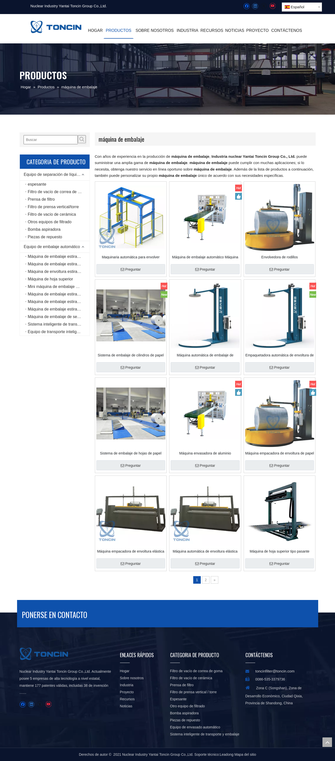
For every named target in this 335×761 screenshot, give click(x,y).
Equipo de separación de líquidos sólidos (57, 174)
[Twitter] (263, 6)
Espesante (178, 699)
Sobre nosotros (132, 678)
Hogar (124, 671)
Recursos (127, 699)
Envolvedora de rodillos (279, 257)
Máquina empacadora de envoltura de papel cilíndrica (279, 453)
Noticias (126, 706)
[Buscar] (51, 139)
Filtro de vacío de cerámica (52, 214)
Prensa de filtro (41, 199)
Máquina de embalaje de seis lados (59, 317)
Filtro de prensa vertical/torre (53, 207)
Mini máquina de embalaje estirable (59, 286)
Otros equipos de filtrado (50, 222)
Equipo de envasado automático (195, 727)
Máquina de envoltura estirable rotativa (59, 271)
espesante (37, 184)
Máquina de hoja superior (50, 279)
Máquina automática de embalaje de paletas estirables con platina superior (205, 355)
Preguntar (131, 269)
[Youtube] (272, 6)
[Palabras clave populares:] (82, 139)
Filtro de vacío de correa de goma (58, 192)
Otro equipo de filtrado (187, 706)
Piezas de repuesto (45, 237)
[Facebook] (246, 6)
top (327, 742)
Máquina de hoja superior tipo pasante (279, 551)
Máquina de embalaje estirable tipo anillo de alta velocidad (59, 301)
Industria (126, 685)
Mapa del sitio (245, 754)
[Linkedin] (255, 6)
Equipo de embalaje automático (52, 247)
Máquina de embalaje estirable (55, 256)
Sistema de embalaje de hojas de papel (130, 453)
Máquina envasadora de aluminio (205, 453)
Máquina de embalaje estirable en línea (59, 264)
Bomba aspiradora (44, 229)
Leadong (227, 754)
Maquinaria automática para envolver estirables (131, 257)
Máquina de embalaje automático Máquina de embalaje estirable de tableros (205, 257)
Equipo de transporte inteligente (56, 332)
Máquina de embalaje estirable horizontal (59, 309)
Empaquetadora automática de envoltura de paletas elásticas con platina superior (279, 355)
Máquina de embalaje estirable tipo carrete (59, 294)
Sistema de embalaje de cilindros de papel (131, 355)
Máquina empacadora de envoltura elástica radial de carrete (130, 551)
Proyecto (127, 692)
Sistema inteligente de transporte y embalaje (59, 324)
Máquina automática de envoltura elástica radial (205, 551)
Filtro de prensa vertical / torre (193, 692)
